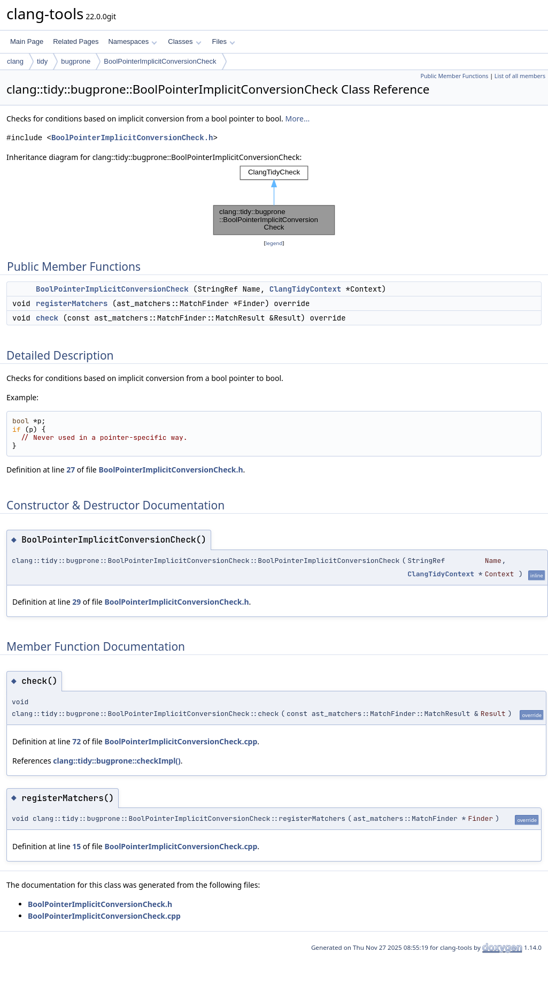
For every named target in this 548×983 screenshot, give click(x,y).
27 (70, 469)
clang (15, 61)
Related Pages (75, 41)
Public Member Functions (454, 76)
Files (223, 41)
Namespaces (132, 41)
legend (274, 243)
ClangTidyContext (305, 289)
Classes (184, 41)
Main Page (26, 41)
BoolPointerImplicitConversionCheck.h (132, 138)
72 (76, 741)
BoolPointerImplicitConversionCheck (160, 61)
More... (297, 118)
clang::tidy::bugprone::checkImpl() (116, 761)
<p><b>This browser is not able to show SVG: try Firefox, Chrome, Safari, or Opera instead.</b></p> (274, 200)
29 (76, 602)
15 (76, 846)
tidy (42, 61)
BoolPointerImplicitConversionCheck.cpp (180, 741)
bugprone (75, 61)
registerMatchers (71, 303)
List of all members (520, 76)
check (47, 318)
